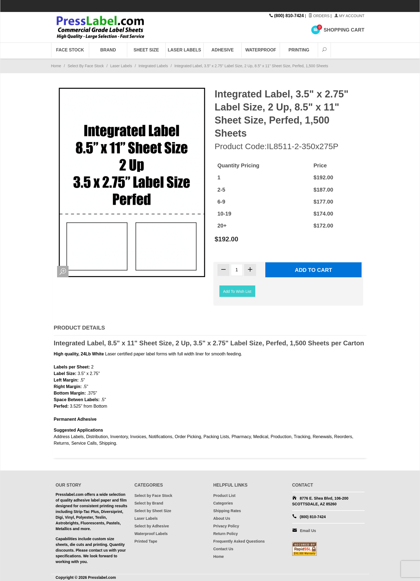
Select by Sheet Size (153, 511)
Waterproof (260, 50)
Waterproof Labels (151, 533)
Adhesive (222, 50)
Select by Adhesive (152, 526)
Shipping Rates (227, 511)
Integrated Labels (153, 66)
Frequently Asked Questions (239, 541)
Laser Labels (184, 50)
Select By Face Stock (86, 66)
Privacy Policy (226, 526)
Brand (108, 50)
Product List (224, 495)
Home (56, 66)
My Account (349, 16)
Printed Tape (146, 541)
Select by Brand (149, 503)
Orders (319, 16)
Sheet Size (146, 50)
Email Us (308, 530)
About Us (221, 518)
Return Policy (225, 533)
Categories (223, 503)
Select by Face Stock (153, 495)
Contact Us (223, 549)
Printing (298, 50)
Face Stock (70, 50)
